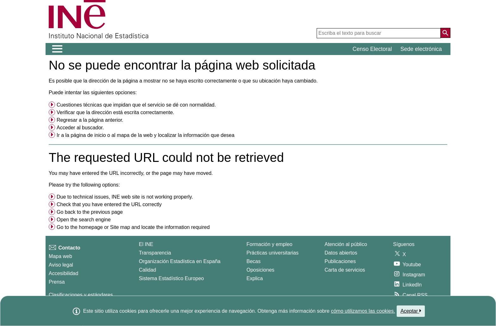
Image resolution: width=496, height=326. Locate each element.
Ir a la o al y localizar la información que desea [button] (145, 135)
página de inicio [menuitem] (88, 135)
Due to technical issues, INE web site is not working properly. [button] (125, 197)
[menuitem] (248, 105)
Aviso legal (61, 265)
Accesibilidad (63, 273)
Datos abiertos (341, 252)
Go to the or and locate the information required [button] (133, 227)
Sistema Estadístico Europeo (171, 278)
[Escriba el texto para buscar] (379, 33)
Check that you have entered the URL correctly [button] (109, 204)
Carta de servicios (345, 270)
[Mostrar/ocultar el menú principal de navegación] (57, 49)
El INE (146, 244)
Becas (253, 261)
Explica (254, 278)
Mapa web (60, 256)
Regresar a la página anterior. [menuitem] (90, 120)
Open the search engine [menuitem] (84, 219)
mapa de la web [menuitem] (134, 135)
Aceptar (410, 311)
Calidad (147, 270)
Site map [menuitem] (120, 227)
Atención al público (346, 244)
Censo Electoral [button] (372, 49)
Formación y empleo (269, 244)
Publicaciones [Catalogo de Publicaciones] (340, 261)
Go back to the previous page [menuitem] (90, 212)
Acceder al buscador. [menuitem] (80, 127)
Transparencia (155, 252)
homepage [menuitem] (91, 227)
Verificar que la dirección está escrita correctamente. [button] (115, 112)
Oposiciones (260, 270)
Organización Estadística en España (179, 261)
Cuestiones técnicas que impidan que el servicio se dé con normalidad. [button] (136, 105)
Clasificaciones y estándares (81, 295)
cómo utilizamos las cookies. (363, 311)
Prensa (57, 282)
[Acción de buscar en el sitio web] (445, 33)
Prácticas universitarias (272, 252)
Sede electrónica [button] (421, 49)
